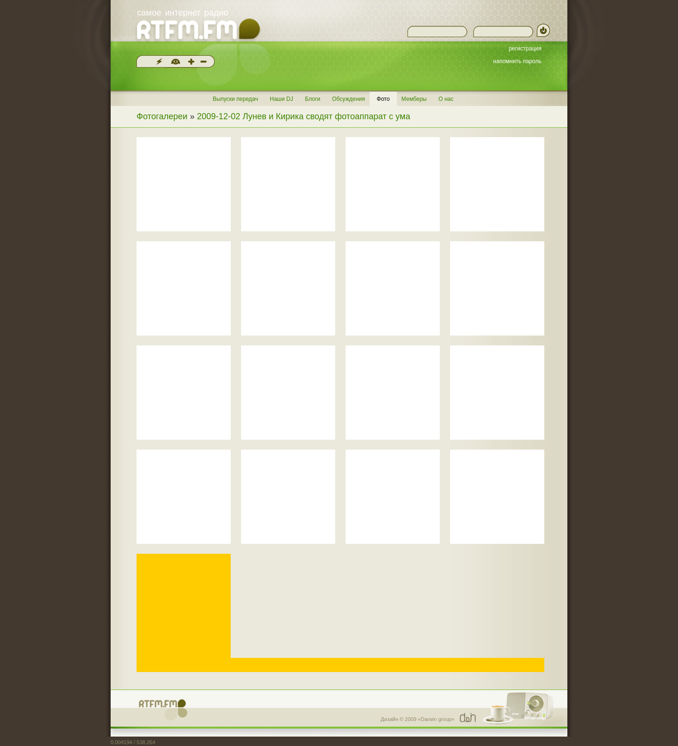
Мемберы (414, 99)
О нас (445, 99)
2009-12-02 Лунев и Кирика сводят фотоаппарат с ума (303, 116)
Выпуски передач (235, 99)
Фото (383, 99)
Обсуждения (348, 99)
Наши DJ (281, 99)
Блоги (313, 99)
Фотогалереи (162, 116)
